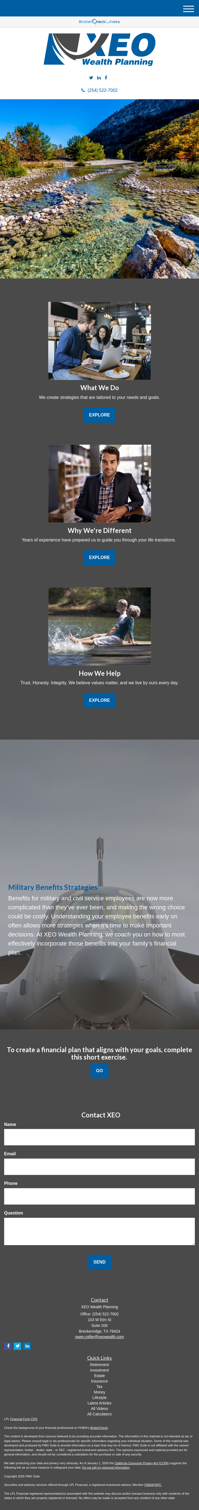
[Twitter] (91, 78)
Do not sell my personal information (105, 1467)
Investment (99, 1370)
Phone (11, 1183)
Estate (99, 1375)
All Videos (99, 1408)
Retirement (99, 1365)
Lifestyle (99, 1397)
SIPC (157, 1484)
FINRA (148, 1484)
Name (10, 1124)
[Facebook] (106, 78)
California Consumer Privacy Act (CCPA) (142, 1463)
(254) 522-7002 (99, 90)
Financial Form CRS (23, 1419)
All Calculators (99, 1414)
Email (10, 1153)
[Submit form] (99, 1262)
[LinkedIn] (99, 78)
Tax (99, 1386)
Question (13, 1213)
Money (99, 1392)
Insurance (99, 1381)
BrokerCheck (99, 1427)
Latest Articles (99, 1403)
